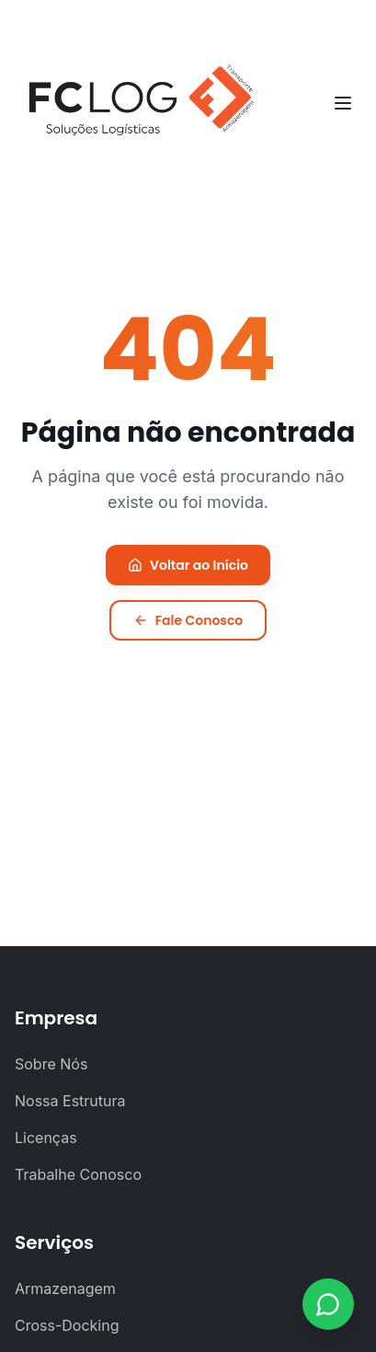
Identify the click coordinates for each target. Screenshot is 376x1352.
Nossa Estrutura (70, 1101)
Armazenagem (65, 1288)
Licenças (46, 1137)
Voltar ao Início (188, 565)
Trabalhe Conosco (78, 1174)
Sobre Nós (51, 1064)
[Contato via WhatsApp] (328, 1304)
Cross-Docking (67, 1325)
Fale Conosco (188, 620)
